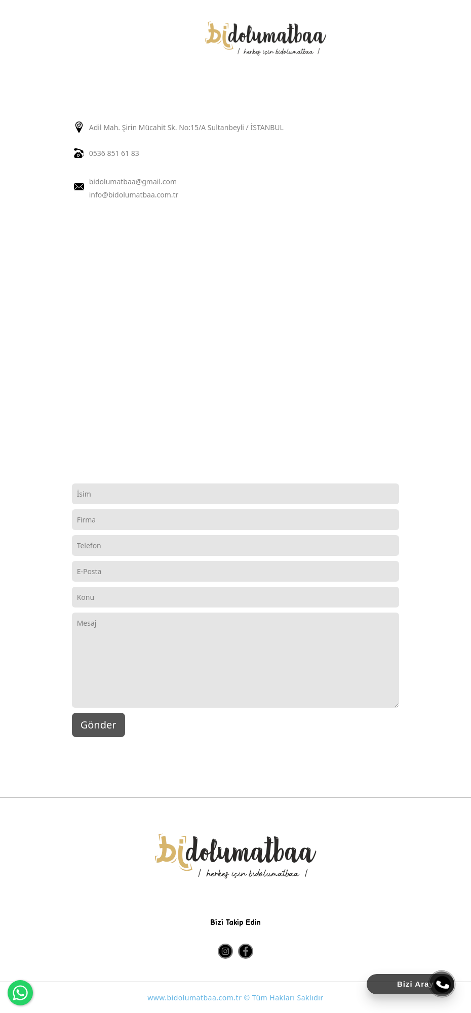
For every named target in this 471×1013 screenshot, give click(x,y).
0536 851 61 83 (114, 153)
